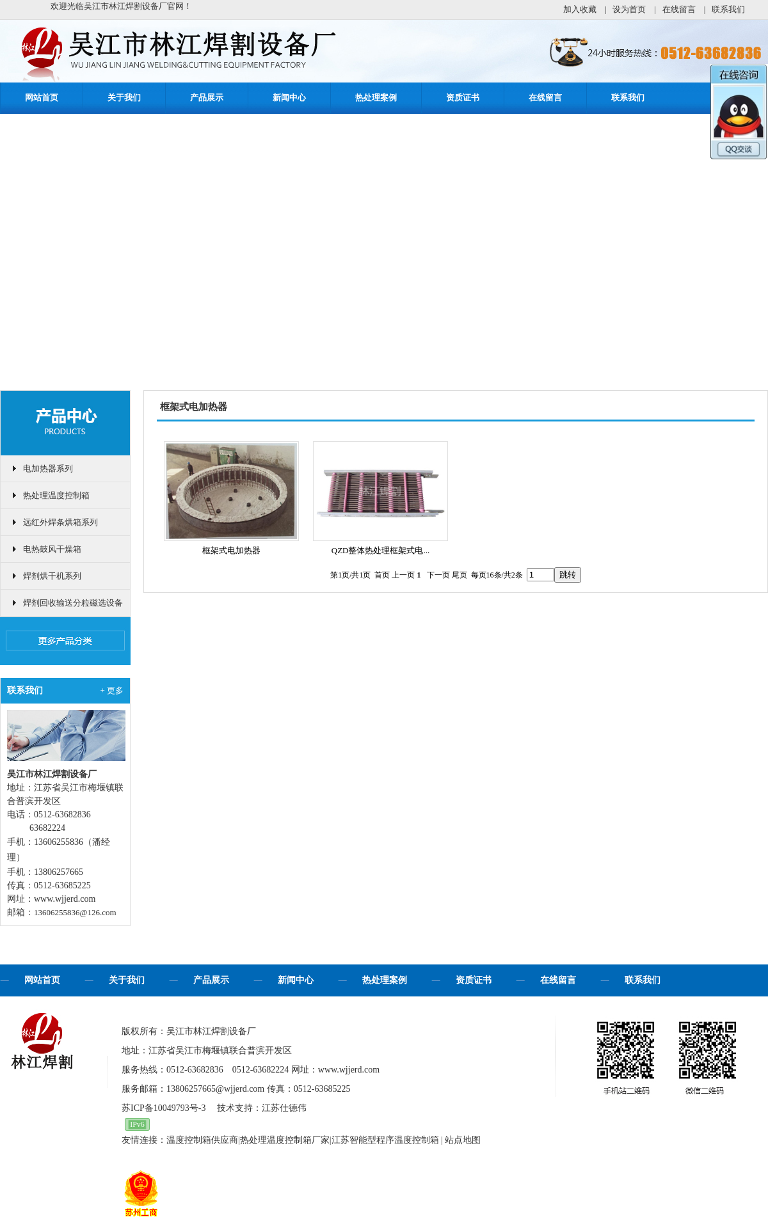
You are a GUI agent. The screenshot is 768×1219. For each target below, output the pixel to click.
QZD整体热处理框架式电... (380, 550)
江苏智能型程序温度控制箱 (385, 1140)
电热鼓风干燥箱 (52, 549)
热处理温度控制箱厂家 (285, 1140)
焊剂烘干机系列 (52, 576)
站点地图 (463, 1140)
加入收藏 (579, 9)
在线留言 (679, 9)
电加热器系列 (48, 468)
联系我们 (728, 9)
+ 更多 (112, 690)
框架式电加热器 (231, 550)
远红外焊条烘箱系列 (60, 522)
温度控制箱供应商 (202, 1140)
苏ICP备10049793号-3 (163, 1108)
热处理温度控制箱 (56, 495)
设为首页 (629, 9)
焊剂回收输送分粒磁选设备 (73, 603)
